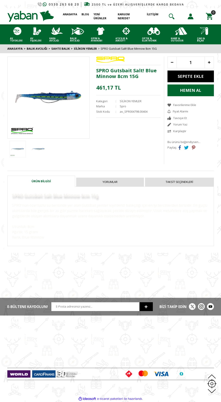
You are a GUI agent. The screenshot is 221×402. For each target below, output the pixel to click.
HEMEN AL (190, 90)
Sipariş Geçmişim (146, 337)
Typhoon (184, 357)
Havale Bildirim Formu (64, 344)
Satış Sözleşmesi (104, 331)
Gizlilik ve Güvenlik (105, 337)
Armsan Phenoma (190, 337)
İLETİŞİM (152, 14)
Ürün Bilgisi (41, 181)
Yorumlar (110, 182)
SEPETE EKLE (191, 76)
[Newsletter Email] (95, 306)
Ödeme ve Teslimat (106, 344)
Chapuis (183, 363)
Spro (123, 106)
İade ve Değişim (103, 350)
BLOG (85, 14)
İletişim (54, 337)
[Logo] (30, 16)
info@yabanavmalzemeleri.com (28, 360)
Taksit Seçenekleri (179, 182)
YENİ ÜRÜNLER (100, 16)
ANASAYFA (70, 14)
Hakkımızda (58, 331)
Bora (181, 350)
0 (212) (21, 336)
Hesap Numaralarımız (64, 350)
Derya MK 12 (186, 344)
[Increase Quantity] (209, 62)
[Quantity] (191, 62)
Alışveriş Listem (145, 344)
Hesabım (141, 331)
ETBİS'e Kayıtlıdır (61, 357)
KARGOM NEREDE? (124, 16)
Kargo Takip (101, 357)
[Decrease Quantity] (172, 62)
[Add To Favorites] (190, 105)
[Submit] (146, 306)
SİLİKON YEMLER (130, 101)
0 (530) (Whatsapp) (22, 351)
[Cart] (209, 16)
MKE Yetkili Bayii (188, 331)
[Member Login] (190, 16)
